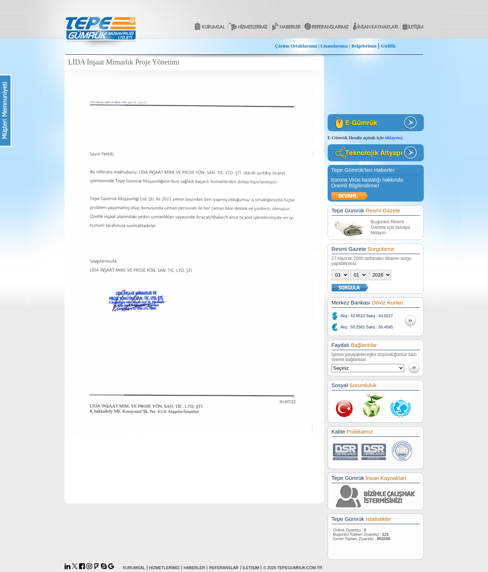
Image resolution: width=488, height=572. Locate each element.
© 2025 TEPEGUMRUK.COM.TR (292, 567)
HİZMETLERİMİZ (164, 567)
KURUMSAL (134, 567)
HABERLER (194, 567)
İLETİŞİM (251, 567)
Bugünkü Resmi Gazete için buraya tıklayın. (390, 227)
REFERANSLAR (223, 567)
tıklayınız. (394, 137)
